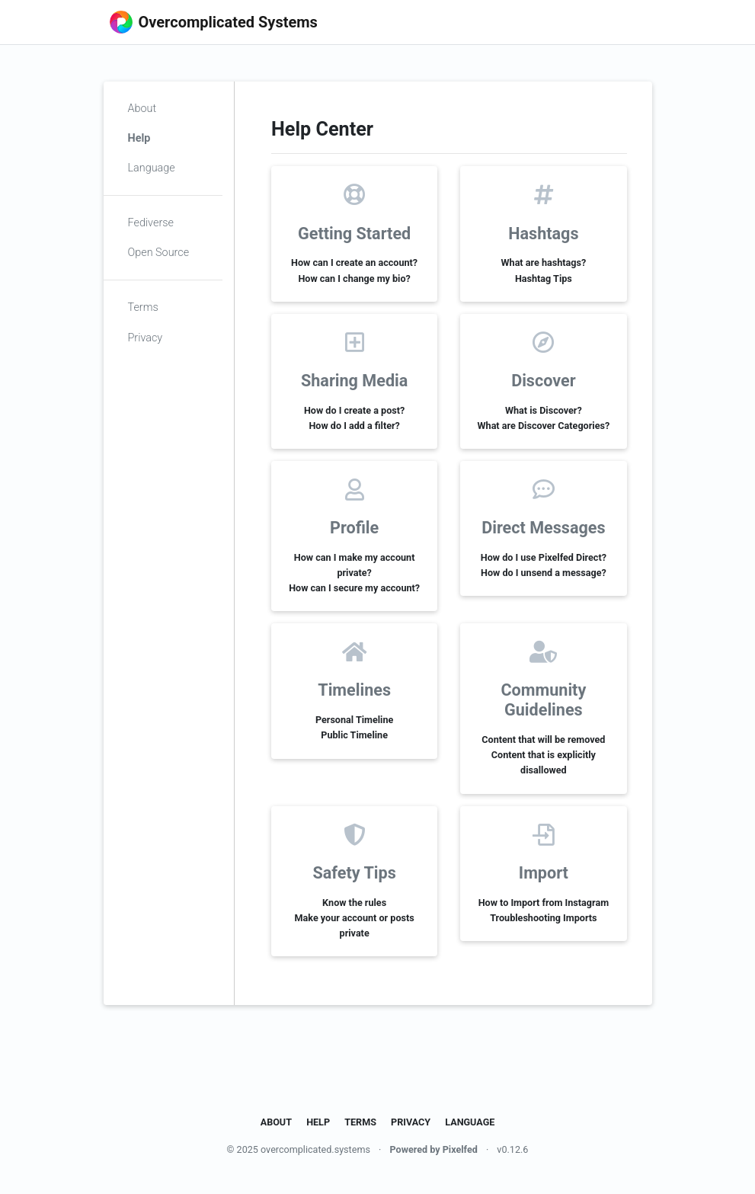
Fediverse (151, 222)
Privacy (145, 337)
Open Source (159, 252)
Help (139, 138)
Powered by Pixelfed (433, 1149)
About (142, 108)
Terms (143, 307)
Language (151, 168)
